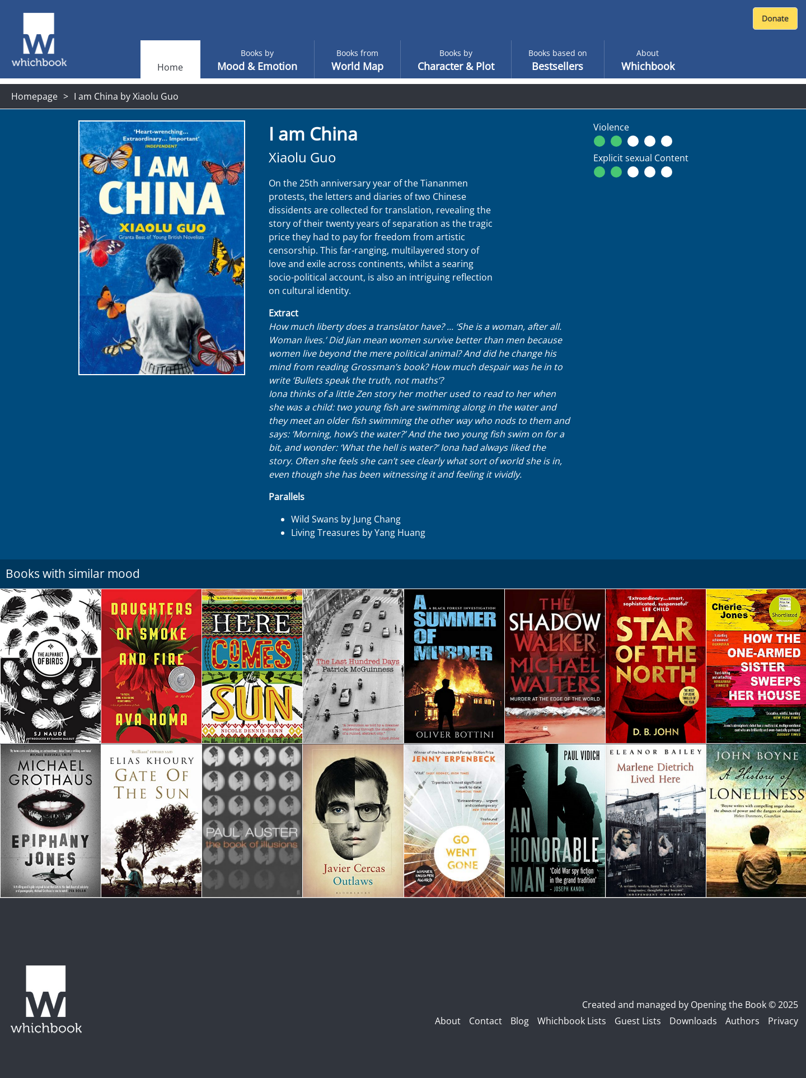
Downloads (693, 1021)
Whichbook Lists (571, 1021)
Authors (742, 1021)
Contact (485, 1021)
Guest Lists (638, 1021)
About (448, 1021)
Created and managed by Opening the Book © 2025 (690, 1004)
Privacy (783, 1021)
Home (170, 67)
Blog (519, 1021)
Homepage (34, 96)
